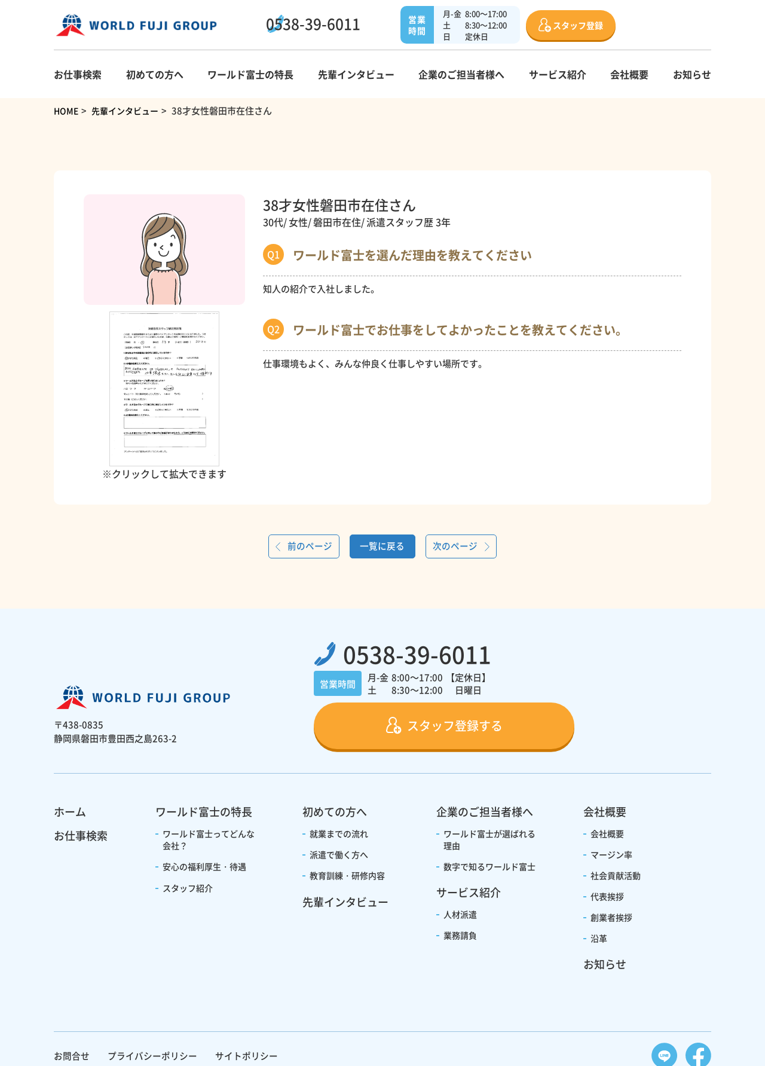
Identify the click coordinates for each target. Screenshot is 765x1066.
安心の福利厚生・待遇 (204, 821)
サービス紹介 (557, 74)
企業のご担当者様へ (461, 74)
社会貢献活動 (615, 830)
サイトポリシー (246, 1010)
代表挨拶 (607, 851)
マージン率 (611, 809)
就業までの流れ (339, 788)
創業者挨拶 (611, 872)
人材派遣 (460, 869)
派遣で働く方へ (339, 809)
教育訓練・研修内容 (347, 830)
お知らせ (692, 74)
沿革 (598, 893)
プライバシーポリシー (152, 1010)
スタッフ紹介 (188, 842)
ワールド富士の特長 (250, 74)
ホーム (70, 766)
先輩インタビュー (356, 74)
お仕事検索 (78, 74)
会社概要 (629, 74)
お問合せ (72, 1010)
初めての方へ (154, 74)
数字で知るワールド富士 (489, 821)
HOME (66, 110)
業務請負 (460, 890)
